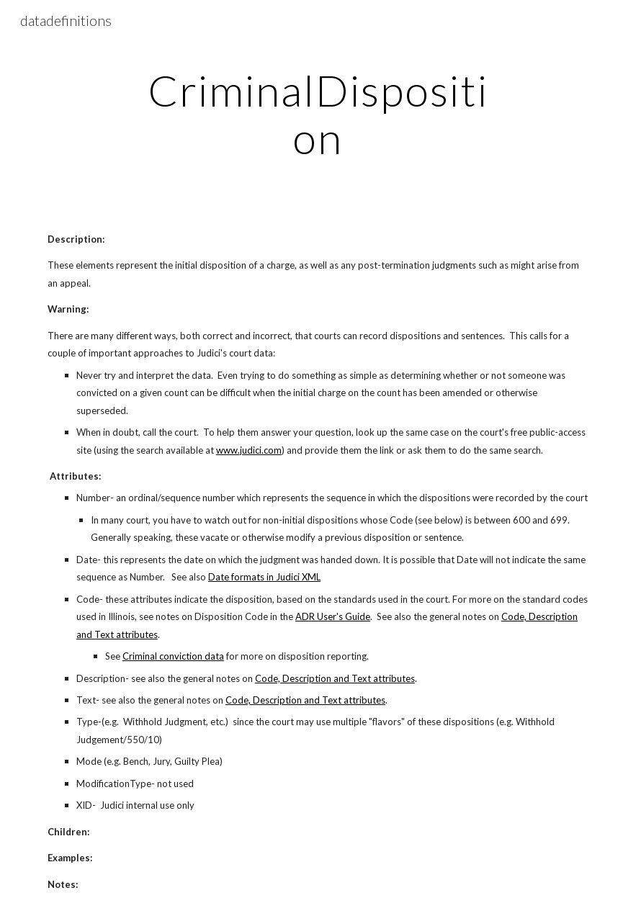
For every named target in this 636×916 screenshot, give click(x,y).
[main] (318, 113)
